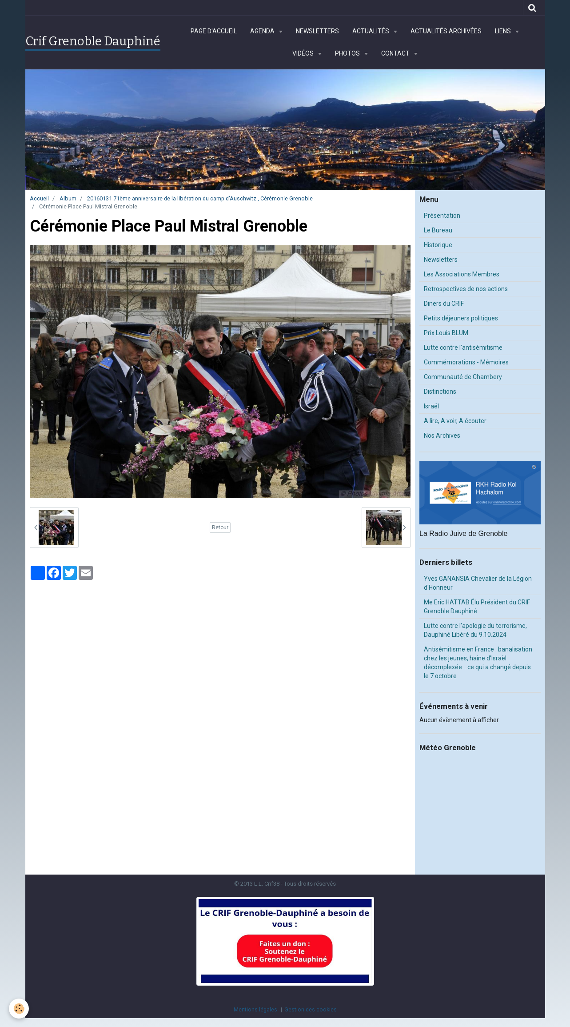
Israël (431, 406)
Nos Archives (442, 435)
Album (68, 198)
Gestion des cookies (310, 1009)
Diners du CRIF (444, 303)
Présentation (442, 215)
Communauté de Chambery (463, 376)
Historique (438, 244)
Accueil (39, 198)
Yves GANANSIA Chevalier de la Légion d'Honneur (478, 583)
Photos (348, 53)
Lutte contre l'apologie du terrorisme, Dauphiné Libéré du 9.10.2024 (475, 630)
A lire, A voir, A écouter (455, 420)
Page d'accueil (214, 31)
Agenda (263, 31)
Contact (396, 53)
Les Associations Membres (461, 274)
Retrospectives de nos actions (466, 288)
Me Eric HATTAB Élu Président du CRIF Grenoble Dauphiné (477, 607)
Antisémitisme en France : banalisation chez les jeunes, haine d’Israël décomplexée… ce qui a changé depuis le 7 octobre (478, 662)
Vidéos (303, 53)
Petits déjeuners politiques (461, 318)
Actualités (371, 31)
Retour (220, 527)
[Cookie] (19, 1009)
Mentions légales (255, 1009)
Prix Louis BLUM (446, 332)
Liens (503, 31)
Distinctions (440, 391)
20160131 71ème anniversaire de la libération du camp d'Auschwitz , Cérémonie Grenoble (200, 198)
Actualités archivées (446, 31)
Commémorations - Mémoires (466, 362)
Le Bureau (438, 230)
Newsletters (317, 31)
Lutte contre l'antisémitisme (463, 347)
